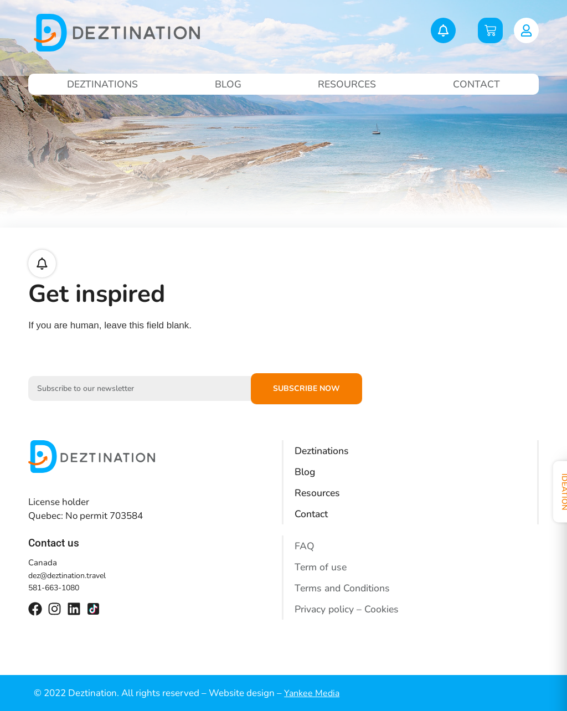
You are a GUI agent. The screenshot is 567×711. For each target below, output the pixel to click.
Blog (228, 84)
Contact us (53, 543)
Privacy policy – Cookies (348, 609)
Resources (347, 84)
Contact (477, 84)
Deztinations (102, 84)
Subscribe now (306, 388)
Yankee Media (311, 693)
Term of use (322, 567)
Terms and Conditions (344, 588)
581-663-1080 (53, 588)
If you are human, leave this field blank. (110, 325)
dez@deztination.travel (67, 575)
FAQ (305, 546)
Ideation (554, 493)
